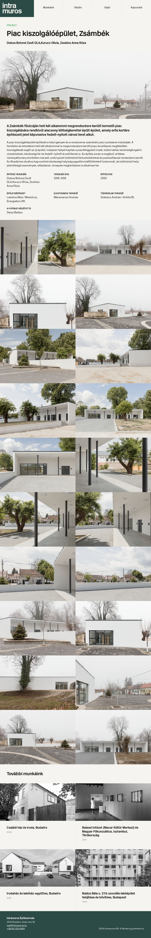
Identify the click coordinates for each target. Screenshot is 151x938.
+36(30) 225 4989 (16, 928)
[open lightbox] (38, 247)
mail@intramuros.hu (17, 925)
